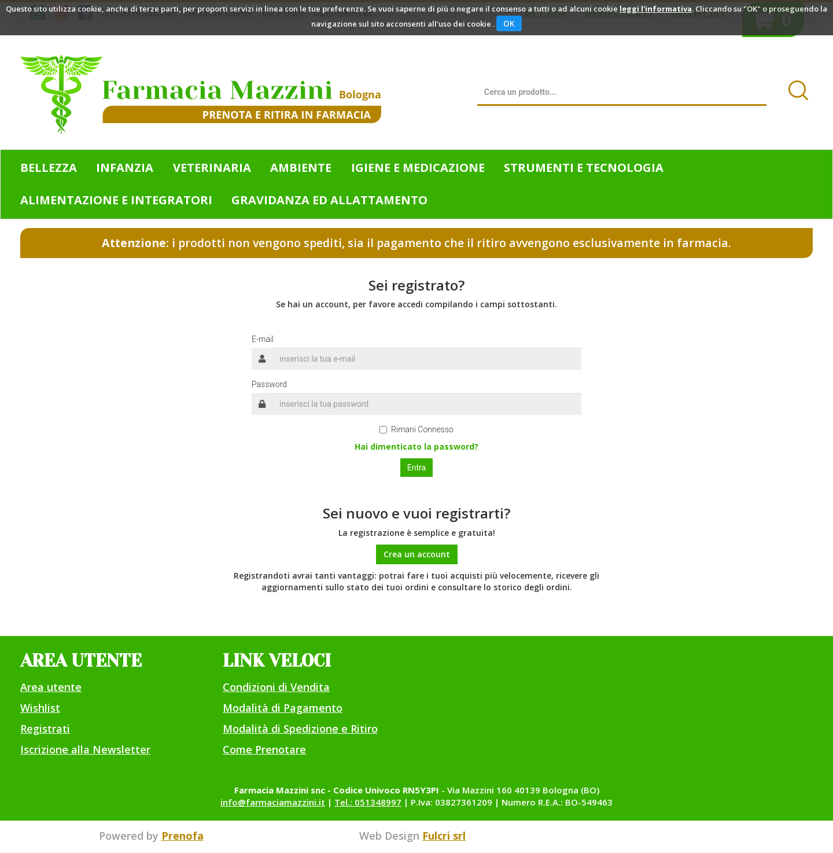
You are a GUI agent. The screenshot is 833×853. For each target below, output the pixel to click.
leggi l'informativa (656, 8)
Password (269, 384)
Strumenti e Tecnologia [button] (584, 167)
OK (509, 23)
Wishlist (40, 708)
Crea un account (417, 554)
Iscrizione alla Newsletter (85, 749)
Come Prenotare (264, 749)
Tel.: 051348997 (367, 802)
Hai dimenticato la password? (416, 446)
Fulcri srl (444, 836)
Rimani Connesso (416, 429)
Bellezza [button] (48, 167)
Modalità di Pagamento (282, 708)
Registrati (45, 729)
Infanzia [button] (124, 167)
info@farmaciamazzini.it (272, 802)
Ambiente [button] (300, 167)
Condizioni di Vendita (276, 687)
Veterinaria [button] (212, 167)
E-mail (263, 339)
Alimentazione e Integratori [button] (116, 200)
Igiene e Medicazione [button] (418, 167)
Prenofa (182, 836)
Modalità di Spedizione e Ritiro (300, 729)
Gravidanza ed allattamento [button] (329, 200)
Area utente (51, 687)
